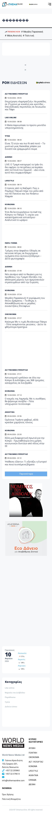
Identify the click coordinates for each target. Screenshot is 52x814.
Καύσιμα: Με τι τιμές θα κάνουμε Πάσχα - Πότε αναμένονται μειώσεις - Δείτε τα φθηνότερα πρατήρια (26, 324)
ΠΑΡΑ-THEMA (11, 243)
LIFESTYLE (9, 180)
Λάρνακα (21, 666)
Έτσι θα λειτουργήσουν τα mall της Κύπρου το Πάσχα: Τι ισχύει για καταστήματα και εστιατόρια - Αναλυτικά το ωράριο (23, 216)
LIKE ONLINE (10, 117)
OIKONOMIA (34, 757)
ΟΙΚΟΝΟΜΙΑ (10, 314)
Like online (9, 688)
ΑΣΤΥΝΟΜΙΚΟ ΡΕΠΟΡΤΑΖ (16, 94)
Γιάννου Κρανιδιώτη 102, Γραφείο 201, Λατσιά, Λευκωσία (12, 763)
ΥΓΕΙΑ (7, 136)
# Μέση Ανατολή (13, 35)
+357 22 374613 (13, 774)
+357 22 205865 (13, 770)
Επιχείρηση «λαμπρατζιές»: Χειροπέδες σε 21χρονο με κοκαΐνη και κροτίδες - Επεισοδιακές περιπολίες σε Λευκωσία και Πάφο (25, 105)
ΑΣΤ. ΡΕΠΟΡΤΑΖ (36, 762)
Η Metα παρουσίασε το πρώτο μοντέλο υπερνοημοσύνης (25, 126)
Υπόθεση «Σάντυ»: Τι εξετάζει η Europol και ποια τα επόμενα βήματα (26, 463)
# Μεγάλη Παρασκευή (32, 31)
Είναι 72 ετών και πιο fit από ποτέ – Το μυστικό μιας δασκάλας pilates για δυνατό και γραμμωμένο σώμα (25, 146)
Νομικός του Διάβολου (15, 692)
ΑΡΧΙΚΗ (32, 748)
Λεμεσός (21, 659)
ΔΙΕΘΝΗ (8, 157)
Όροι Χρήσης (8, 794)
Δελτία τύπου (11, 706)
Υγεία (7, 702)
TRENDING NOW (12, 32)
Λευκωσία (22, 653)
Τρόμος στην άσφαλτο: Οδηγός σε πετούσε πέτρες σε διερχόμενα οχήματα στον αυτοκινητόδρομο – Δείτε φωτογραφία (23, 254)
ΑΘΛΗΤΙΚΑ (33, 775)
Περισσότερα (26, 474)
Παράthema (10, 697)
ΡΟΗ (14, 82)
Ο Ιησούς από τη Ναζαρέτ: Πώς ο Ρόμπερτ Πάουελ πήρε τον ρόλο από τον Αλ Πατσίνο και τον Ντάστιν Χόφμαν (24, 192)
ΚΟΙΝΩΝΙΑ (10, 204)
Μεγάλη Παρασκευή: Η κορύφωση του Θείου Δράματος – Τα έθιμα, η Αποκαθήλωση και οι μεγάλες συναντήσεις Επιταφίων (25, 302)
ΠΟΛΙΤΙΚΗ (33, 753)
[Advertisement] (26, 234)
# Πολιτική (28, 35)
